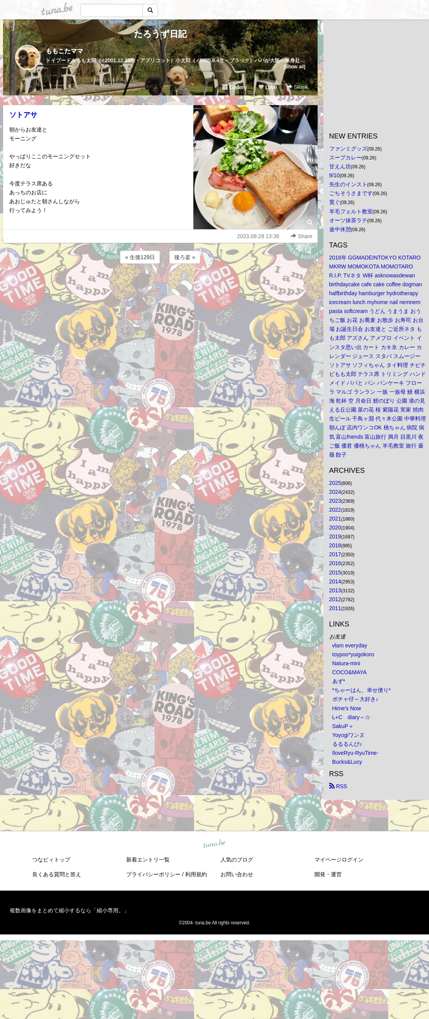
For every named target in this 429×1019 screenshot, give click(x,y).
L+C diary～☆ (351, 717)
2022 (335, 510)
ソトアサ (23, 115)
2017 (335, 554)
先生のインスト (348, 184)
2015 (335, 572)
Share (297, 87)
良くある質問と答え (56, 874)
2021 (335, 519)
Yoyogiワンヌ (348, 735)
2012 (335, 599)
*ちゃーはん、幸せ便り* (361, 690)
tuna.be (214, 844)
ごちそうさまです (351, 193)
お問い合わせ (237, 874)
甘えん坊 (340, 166)
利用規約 (196, 874)
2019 (335, 536)
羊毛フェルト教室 (351, 211)
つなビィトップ (51, 859)
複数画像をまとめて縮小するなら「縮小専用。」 (69, 910)
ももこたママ (64, 51)
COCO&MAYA (349, 672)
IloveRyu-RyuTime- (355, 753)
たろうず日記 (160, 34)
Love (267, 87)
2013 (335, 590)
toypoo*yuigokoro (353, 654)
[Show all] (294, 66)
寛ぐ (334, 202)
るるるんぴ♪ (347, 744)
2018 (335, 545)
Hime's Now (346, 708)
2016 (335, 563)
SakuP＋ (343, 726)
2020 (335, 527)
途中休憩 (340, 229)
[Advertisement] (160, 286)
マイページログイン (338, 859)
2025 (335, 483)
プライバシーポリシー (153, 874)
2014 (335, 581)
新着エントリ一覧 (148, 859)
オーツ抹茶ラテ (348, 220)
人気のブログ (237, 859)
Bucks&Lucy (347, 762)
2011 (335, 608)
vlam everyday (349, 645)
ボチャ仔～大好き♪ (355, 699)
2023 (335, 501)
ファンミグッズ (348, 148)
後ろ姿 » (184, 257)
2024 (335, 492)
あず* (338, 681)
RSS (338, 786)
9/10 (334, 175)
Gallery (234, 87)
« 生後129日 (140, 257)
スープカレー (345, 157)
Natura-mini (346, 663)
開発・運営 (328, 874)
